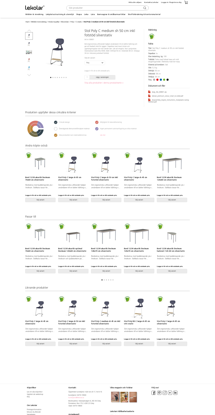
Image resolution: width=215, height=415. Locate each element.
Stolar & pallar (54, 22)
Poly (72, 22)
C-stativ (79, 22)
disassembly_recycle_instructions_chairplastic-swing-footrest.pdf (168, 100)
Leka (86, 14)
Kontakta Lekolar (151, 2)
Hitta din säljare (135, 2)
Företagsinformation (34, 409)
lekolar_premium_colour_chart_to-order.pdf (165, 95)
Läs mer (102, 135)
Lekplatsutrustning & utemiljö (60, 14)
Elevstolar (65, 22)
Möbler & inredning (34, 14)
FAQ (28, 397)
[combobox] (107, 8)
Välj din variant (89, 58)
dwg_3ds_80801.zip (157, 91)
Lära (93, 14)
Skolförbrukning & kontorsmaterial (144, 14)
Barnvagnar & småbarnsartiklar (111, 14)
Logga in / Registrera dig (171, 2)
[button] (50, 77)
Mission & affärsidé (34, 412)
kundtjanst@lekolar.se (76, 398)
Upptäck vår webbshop (35, 394)
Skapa (79, 14)
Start (27, 22)
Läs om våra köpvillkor (35, 392)
